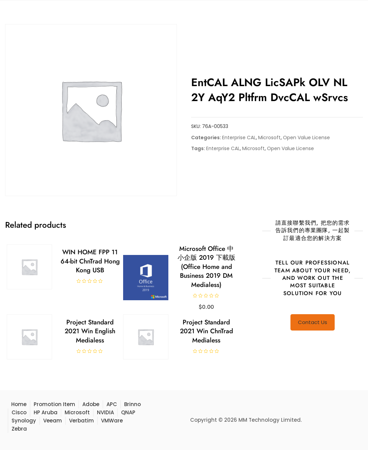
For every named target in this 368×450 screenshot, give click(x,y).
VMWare (112, 420)
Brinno (132, 404)
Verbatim (81, 420)
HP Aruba (45, 412)
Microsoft (269, 137)
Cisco (19, 412)
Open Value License (306, 137)
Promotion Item (54, 404)
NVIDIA (105, 412)
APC (111, 404)
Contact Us (312, 322)
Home (19, 404)
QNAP (128, 412)
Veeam (52, 420)
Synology (24, 420)
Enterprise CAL (239, 137)
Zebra (19, 428)
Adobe (90, 404)
